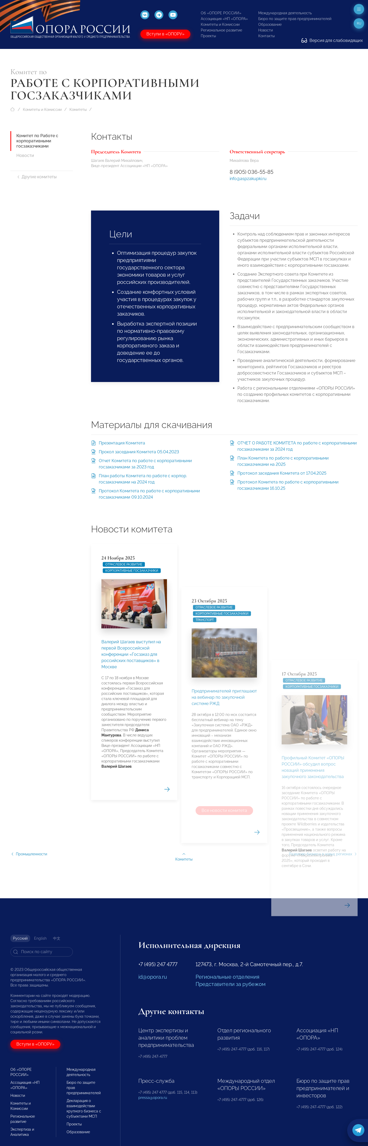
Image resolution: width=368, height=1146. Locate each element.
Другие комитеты (36, 176)
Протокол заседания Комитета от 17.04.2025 (281, 473)
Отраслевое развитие (123, 702)
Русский (20, 938)
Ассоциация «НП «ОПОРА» (224, 19)
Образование (270, 24)
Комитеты (78, 109)
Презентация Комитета (122, 443)
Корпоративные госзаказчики (131, 708)
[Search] (41, 952)
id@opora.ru (152, 977)
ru (359, 23)
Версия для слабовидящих (332, 40)
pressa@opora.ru (152, 1098)
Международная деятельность (285, 13)
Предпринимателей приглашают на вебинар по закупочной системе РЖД (224, 892)
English (40, 938)
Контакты (266, 36)
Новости (265, 30)
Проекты (208, 36)
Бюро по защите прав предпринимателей (294, 19)
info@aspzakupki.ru (248, 178)
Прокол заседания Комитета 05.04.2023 (139, 451)
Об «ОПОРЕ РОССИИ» (221, 13)
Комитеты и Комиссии (220, 24)
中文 (56, 938)
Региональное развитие (221, 30)
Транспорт (205, 814)
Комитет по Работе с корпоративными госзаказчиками (37, 141)
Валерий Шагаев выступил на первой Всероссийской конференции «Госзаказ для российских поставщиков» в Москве (131, 792)
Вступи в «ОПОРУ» (165, 33)
